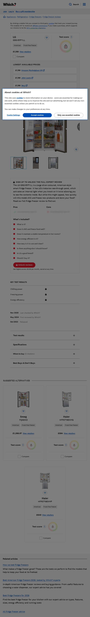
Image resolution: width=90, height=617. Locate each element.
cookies (20, 98)
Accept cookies (37, 115)
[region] (45, 104)
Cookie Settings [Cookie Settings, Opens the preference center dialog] (13, 115)
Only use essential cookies (69, 115)
